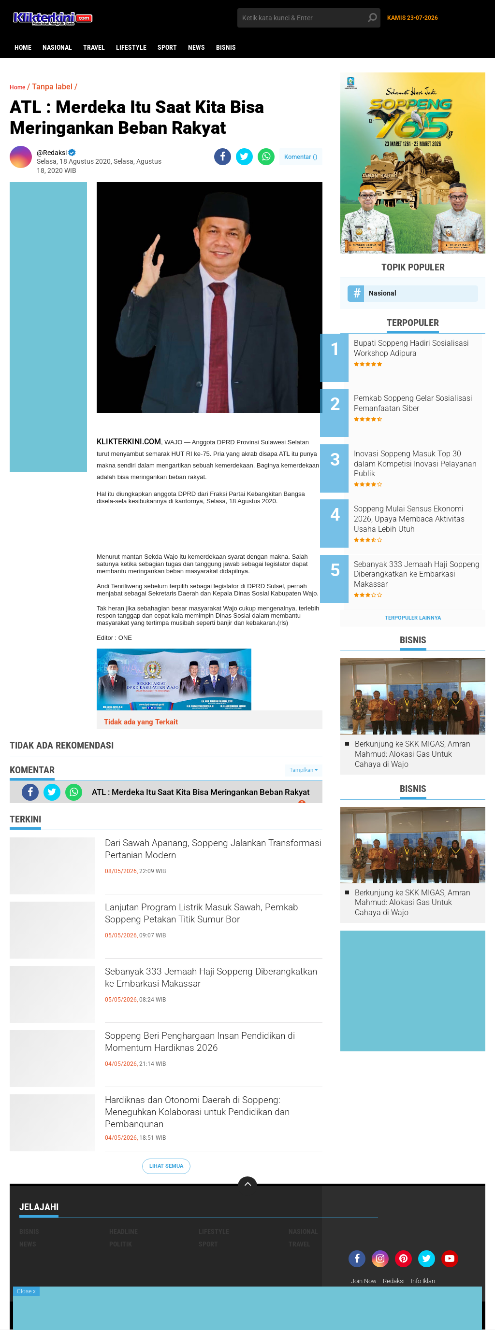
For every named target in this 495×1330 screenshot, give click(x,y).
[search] (308, 18)
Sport (167, 47)
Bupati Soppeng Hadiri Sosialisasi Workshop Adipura (425, 348)
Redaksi (397, 1281)
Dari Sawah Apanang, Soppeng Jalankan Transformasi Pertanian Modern (196, 861)
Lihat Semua (166, 1166)
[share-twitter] (244, 156)
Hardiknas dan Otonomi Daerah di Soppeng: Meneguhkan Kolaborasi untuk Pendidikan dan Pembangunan (204, 1118)
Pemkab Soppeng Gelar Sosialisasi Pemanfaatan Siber (426, 397)
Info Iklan (430, 1281)
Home (23, 47)
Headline (123, 1231)
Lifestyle (131, 47)
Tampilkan (304, 770)
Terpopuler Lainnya (413, 585)
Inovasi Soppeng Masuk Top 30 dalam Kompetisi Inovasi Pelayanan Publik (422, 451)
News (196, 47)
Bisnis (226, 47)
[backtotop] (247, 1186)
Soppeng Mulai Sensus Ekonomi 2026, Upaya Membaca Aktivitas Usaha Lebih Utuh (419, 500)
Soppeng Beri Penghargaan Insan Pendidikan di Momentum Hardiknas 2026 (204, 1054)
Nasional (57, 47)
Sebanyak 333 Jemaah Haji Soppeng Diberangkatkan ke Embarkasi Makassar (204, 990)
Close (26, 1291)
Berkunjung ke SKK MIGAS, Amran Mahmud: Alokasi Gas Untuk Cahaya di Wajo (412, 721)
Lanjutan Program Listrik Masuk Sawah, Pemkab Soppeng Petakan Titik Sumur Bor (213, 925)
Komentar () (301, 156)
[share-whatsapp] (266, 156)
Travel (94, 47)
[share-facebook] (222, 156)
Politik (120, 1244)
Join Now (365, 1281)
